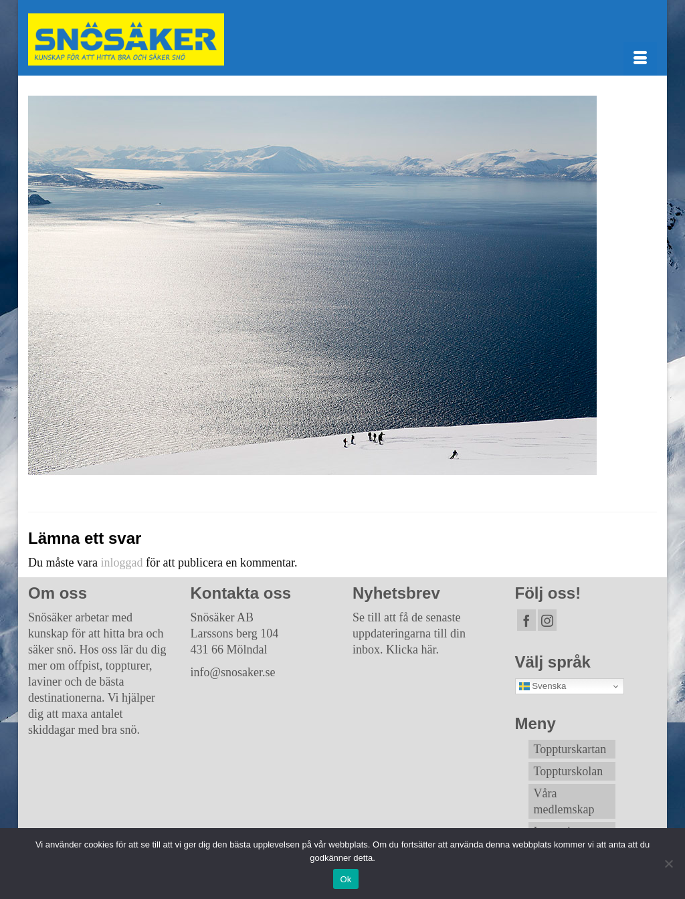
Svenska (543, 686)
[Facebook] (526, 620)
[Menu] (640, 59)
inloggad (121, 562)
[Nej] (668, 863)
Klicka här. (412, 649)
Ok (345, 879)
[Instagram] (547, 620)
